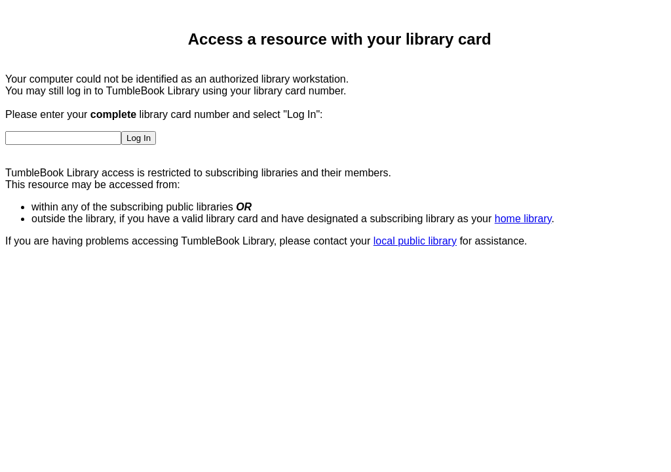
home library (523, 218)
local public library (415, 240)
